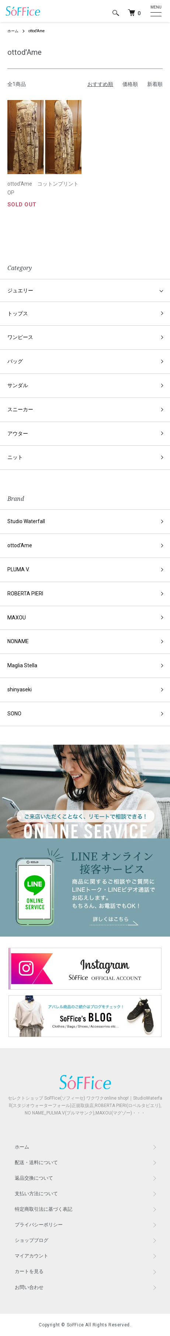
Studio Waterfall (26, 521)
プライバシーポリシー (39, 1224)
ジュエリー (20, 290)
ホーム (12, 31)
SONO (14, 714)
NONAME (18, 641)
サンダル (17, 385)
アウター (17, 433)
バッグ (15, 361)
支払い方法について (36, 1193)
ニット (15, 457)
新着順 (155, 84)
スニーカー (20, 409)
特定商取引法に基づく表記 (43, 1209)
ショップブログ (31, 1240)
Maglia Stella (22, 665)
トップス (17, 313)
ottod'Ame (36, 31)
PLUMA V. (18, 569)
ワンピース (20, 337)
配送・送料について (36, 1162)
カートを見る (29, 1271)
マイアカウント (31, 1256)
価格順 (130, 84)
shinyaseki (19, 689)
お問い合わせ (29, 1287)
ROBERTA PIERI (25, 593)
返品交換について (34, 1178)
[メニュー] (154, 11)
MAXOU (16, 618)
